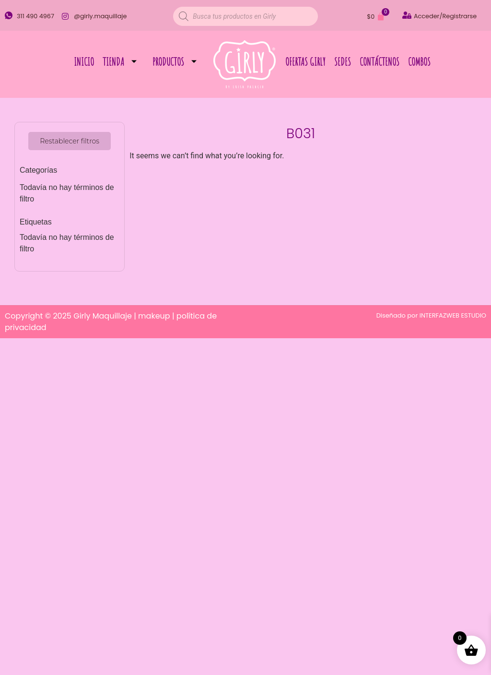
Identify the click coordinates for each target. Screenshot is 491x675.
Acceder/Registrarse (445, 16)
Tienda (123, 61)
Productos (178, 61)
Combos (419, 61)
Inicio (84, 61)
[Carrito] (376, 16)
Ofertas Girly (305, 61)
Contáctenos (379, 61)
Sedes (342, 61)
